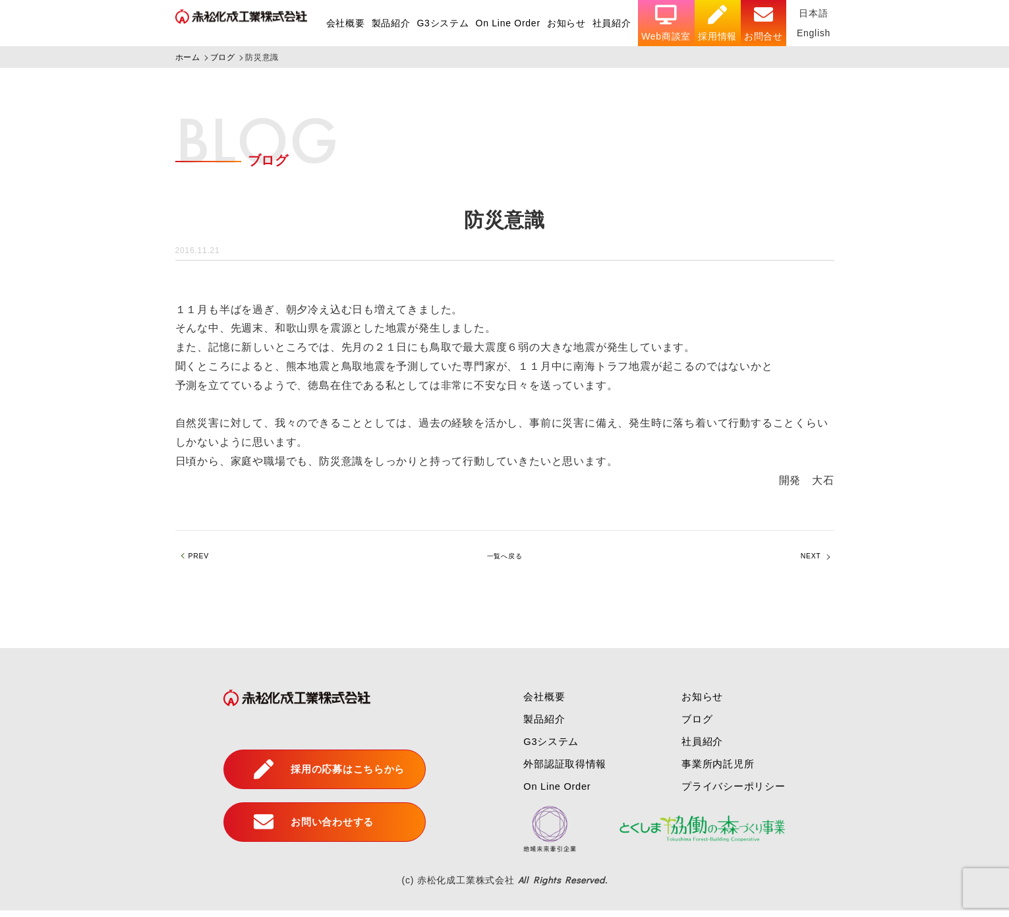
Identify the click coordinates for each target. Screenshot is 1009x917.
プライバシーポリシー (734, 792)
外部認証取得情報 (559, 770)
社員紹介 (610, 23)
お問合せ (762, 23)
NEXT (806, 559)
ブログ (695, 725)
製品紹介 (388, 23)
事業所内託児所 (718, 770)
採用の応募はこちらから (323, 776)
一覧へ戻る (505, 559)
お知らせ (565, 23)
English (813, 33)
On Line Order (506, 23)
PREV (203, 559)
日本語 (813, 13)
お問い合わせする (306, 829)
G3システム (441, 23)
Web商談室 (665, 23)
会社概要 (343, 23)
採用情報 (716, 23)
